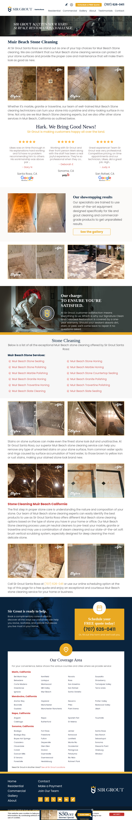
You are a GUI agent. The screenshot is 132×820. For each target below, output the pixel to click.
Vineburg (99, 750)
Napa (43, 718)
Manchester (46, 705)
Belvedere (18, 680)
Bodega (17, 731)
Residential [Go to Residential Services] (54, 10)
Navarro (72, 701)
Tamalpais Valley (103, 684)
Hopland (45, 701)
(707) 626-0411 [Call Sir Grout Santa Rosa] (114, 4)
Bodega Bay (19, 734)
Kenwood (72, 734)
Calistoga (18, 721)
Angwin (17, 718)
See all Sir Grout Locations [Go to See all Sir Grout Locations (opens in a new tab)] (53, 767)
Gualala (17, 708)
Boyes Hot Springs (22, 738)
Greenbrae (19, 688)
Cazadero (18, 742)
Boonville (18, 705)
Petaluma (72, 753)
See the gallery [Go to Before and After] (91, 232)
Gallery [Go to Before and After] (83, 10)
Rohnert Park (74, 761)
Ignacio (17, 691)
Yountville (99, 718)
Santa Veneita (74, 691)
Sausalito (99, 676)
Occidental (73, 746)
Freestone (45, 734)
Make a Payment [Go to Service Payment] (50, 786)
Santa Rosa (100, 731)
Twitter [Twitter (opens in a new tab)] (53, 799)
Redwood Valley (102, 705)
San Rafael (73, 688)
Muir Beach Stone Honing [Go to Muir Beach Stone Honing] (86, 361)
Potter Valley (101, 701)
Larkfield (72, 738)
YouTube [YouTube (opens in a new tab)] (60, 799)
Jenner (71, 731)
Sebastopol (100, 738)
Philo (70, 705)
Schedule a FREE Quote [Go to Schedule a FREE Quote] (89, 4)
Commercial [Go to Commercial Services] (70, 10)
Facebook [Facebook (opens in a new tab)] (47, 799)
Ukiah (97, 708)
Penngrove (73, 750)
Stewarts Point (101, 746)
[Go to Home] (26, 9)
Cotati (17, 750)
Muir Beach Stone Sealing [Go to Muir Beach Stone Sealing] (28, 361)
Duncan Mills (19, 753)
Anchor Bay (19, 701)
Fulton (44, 738)
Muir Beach (46, 691)
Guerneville (46, 753)
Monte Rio (72, 742)
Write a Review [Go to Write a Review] (66, 4)
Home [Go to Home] (12, 781)
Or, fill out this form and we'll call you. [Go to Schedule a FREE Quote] (99, 634)
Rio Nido (71, 757)
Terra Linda (100, 688)
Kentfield (45, 676)
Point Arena (73, 708)
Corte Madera (20, 684)
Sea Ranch (100, 734)
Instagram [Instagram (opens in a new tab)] (40, 799)
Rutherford (46, 721)
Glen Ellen (45, 746)
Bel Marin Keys (20, 676)
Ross (70, 680)
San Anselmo (74, 684)
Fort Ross (45, 731)
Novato (71, 676)
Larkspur (45, 680)
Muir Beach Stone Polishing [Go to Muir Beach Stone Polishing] (29, 367)
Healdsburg (46, 761)
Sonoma (99, 742)
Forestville (18, 761)
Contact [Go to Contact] (119, 10)
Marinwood (46, 684)
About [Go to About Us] (92, 10)
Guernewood (47, 757)
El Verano (18, 757)
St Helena (72, 721)
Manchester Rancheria (51, 708)
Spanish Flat (73, 718)
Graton (44, 750)
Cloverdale (19, 746)
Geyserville (46, 742)
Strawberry (100, 680)
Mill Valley (45, 688)
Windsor (99, 753)
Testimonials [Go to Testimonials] (105, 10)
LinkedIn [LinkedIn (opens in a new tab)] (66, 799)
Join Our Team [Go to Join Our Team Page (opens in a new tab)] (48, 791)
